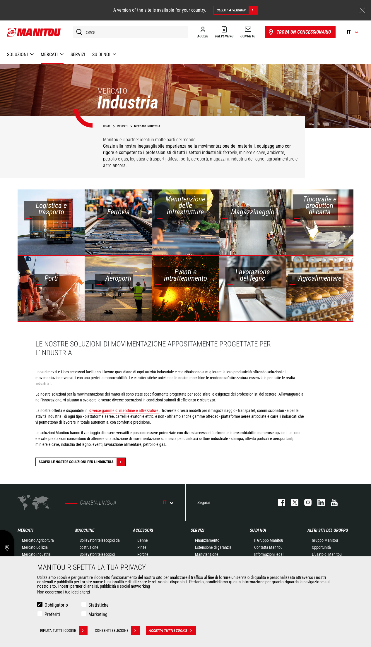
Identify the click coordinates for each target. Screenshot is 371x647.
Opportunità (321, 547)
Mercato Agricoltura (38, 540)
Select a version (237, 10)
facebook (278, 502)
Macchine (84, 530)
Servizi (197, 530)
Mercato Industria (36, 554)
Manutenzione (206, 554)
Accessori (143, 530)
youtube (331, 502)
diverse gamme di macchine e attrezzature (123, 410)
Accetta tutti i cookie (172, 630)
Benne (142, 540)
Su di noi (258, 530)
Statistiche (98, 605)
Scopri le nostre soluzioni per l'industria (82, 462)
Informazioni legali (269, 554)
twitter (291, 502)
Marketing (97, 614)
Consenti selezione (117, 630)
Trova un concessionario (299, 32)
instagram (305, 502)
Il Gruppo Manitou (268, 540)
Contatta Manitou (268, 547)
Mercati (25, 530)
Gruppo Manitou (325, 540)
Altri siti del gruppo (327, 530)
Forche (142, 554)
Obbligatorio (56, 605)
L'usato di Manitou (327, 554)
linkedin (318, 502)
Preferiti (52, 614)
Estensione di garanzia (213, 547)
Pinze (141, 547)
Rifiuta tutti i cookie (64, 630)
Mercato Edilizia (35, 547)
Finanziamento (207, 540)
